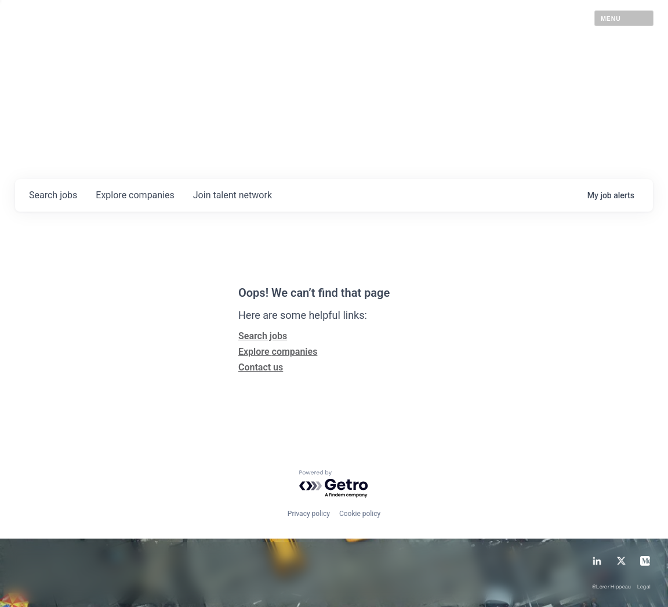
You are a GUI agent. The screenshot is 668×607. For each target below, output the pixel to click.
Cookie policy (359, 514)
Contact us (260, 367)
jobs (53, 195)
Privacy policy (309, 514)
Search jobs (262, 335)
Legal (644, 587)
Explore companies (277, 351)
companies (135, 195)
